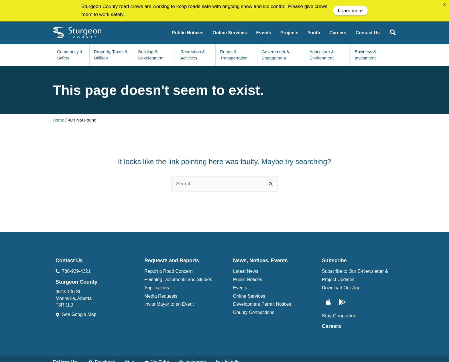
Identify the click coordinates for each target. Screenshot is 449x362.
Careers (331, 325)
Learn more (350, 10)
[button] (393, 31)
